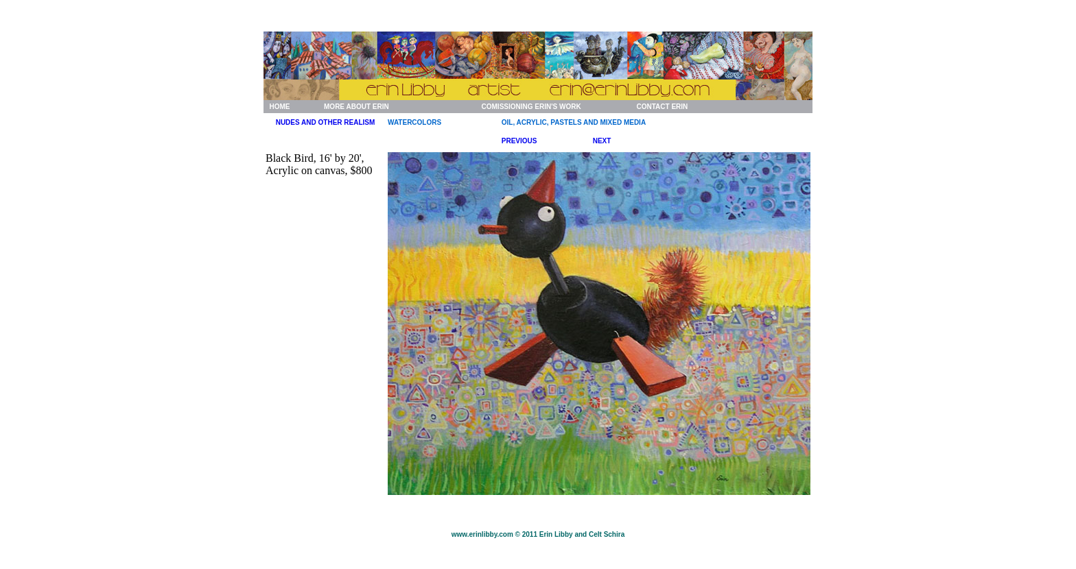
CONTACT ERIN (662, 106)
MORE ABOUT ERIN (356, 106)
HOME (279, 106)
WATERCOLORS (414, 122)
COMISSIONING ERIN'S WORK (531, 106)
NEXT (602, 141)
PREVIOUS (519, 141)
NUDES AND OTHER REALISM (325, 122)
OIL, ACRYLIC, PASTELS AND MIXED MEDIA (574, 122)
